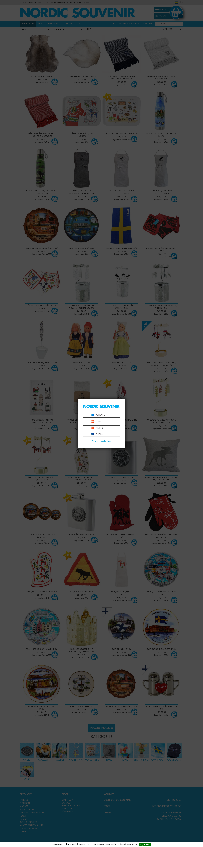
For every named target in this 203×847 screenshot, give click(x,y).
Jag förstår (145, 844)
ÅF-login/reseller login (101, 441)
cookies (66, 844)
